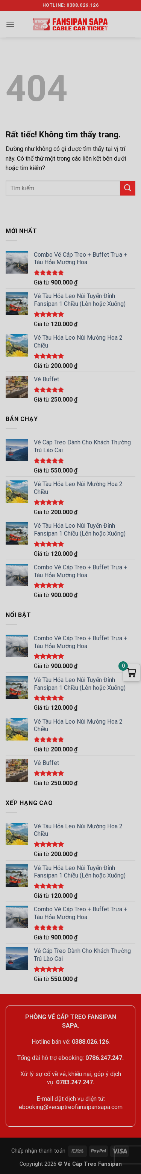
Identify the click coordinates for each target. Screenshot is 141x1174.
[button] (10, 24)
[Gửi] (127, 188)
